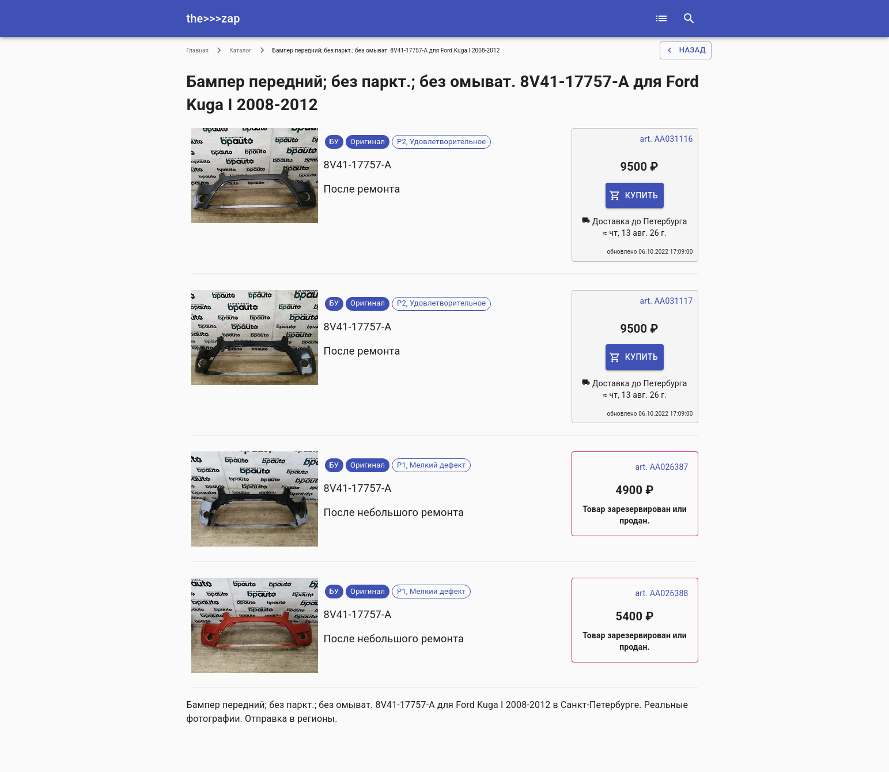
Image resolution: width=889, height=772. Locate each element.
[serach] (689, 18)
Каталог (240, 50)
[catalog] (661, 18)
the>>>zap (213, 18)
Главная (198, 50)
